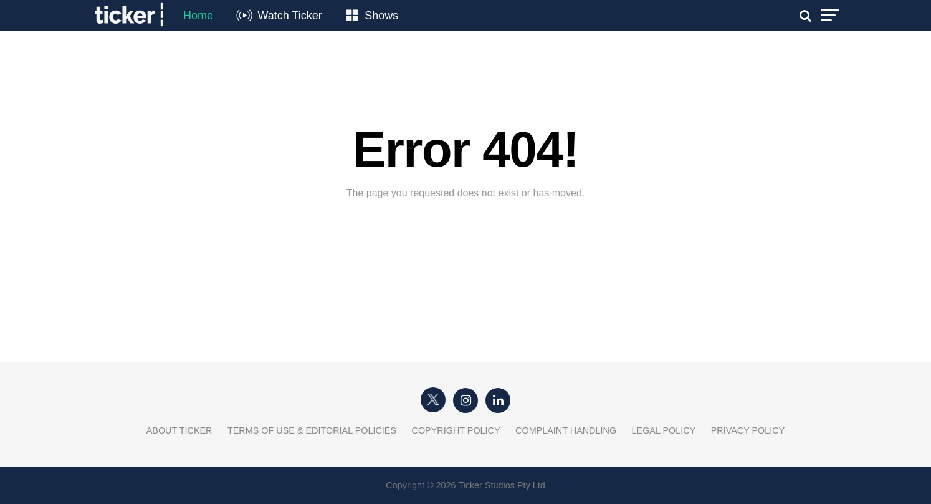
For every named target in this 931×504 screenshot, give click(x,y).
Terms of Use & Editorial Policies (311, 430)
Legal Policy (664, 430)
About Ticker (179, 430)
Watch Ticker (289, 15)
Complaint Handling (565, 430)
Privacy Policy (748, 430)
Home (198, 15)
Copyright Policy (456, 430)
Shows (381, 15)
